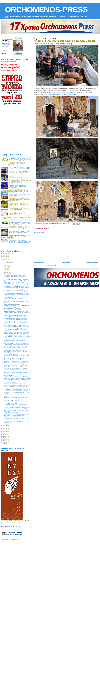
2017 (4, 430)
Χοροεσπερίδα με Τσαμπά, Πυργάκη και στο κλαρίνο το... (17, 305)
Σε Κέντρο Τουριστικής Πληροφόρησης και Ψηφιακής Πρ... (17, 407)
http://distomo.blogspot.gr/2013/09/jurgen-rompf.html (61, 94)
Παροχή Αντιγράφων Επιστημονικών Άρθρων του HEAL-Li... (17, 378)
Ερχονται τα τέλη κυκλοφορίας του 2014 (13, 359)
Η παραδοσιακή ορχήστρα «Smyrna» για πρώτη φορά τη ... (17, 333)
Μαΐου (6, 266)
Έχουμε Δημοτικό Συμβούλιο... (11, 354)
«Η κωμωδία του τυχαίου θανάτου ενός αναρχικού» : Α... (16, 383)
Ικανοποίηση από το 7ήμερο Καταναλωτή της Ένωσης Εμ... (17, 307)
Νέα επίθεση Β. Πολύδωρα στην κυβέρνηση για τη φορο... (17, 364)
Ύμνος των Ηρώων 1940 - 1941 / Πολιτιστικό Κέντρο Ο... (16, 332)
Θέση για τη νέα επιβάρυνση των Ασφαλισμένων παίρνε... (17, 302)
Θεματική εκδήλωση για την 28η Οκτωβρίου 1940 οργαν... (17, 316)
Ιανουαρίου (7, 261)
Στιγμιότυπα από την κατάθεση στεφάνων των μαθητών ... (17, 348)
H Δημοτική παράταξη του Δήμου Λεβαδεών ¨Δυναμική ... (17, 280)
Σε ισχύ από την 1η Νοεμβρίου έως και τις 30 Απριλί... (16, 368)
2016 (4, 428)
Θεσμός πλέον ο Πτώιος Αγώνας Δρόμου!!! (13, 298)
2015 (4, 427)
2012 (4, 258)
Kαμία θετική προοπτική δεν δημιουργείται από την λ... (16, 321)
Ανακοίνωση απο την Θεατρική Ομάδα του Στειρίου (15, 278)
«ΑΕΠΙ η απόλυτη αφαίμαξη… (10, 382)
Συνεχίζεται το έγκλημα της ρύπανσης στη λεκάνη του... (16, 293)
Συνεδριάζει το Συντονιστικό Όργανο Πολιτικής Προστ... (16, 401)
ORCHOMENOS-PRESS (46, 9)
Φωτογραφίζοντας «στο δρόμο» (11, 403)
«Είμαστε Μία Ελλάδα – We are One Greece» (14, 396)
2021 (4, 436)
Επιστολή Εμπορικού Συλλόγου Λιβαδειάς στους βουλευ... (17, 309)
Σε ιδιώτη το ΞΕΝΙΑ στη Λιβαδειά (11, 400)
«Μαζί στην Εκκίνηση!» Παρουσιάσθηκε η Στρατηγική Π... (17, 289)
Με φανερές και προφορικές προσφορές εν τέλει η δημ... (16, 421)
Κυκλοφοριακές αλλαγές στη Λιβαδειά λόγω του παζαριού (17, 312)
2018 (4, 431)
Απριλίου (6, 265)
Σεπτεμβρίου (7, 272)
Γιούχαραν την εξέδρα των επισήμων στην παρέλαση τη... (17, 355)
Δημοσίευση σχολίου (39, 232)
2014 (4, 425)
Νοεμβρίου (7, 422)
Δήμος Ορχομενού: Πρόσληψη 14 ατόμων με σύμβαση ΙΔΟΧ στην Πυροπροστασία (19, 168)
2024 (4, 440)
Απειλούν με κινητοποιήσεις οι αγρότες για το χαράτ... (16, 380)
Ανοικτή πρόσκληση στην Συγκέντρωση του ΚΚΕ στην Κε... (17, 294)
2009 (4, 253)
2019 (4, 433)
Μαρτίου (6, 263)
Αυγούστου (7, 271)
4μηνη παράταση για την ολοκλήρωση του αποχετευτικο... (17, 419)
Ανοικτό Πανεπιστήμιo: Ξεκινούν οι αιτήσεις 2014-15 (15, 365)
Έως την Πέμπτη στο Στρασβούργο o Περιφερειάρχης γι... (17, 366)
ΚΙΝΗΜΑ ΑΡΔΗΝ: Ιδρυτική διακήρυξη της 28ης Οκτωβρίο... (17, 389)
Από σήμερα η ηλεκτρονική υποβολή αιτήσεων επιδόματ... (17, 361)
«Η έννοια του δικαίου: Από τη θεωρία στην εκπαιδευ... (16, 406)
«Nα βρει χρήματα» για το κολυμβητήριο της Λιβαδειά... (16, 414)
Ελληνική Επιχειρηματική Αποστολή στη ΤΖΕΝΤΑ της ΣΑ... (17, 390)
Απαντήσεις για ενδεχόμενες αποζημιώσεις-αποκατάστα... (17, 344)
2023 (4, 439)
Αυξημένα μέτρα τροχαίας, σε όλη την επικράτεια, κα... (16, 319)
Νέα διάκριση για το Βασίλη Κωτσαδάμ (12, 357)
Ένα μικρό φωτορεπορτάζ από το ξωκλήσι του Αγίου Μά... (17, 340)
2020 (4, 434)
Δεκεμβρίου (7, 424)
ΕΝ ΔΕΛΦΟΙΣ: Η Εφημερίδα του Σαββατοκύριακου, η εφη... (17, 330)
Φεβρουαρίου (7, 262)
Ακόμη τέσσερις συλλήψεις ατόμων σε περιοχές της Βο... (16, 284)
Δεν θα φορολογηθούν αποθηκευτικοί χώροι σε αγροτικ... (17, 373)
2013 (4, 259)
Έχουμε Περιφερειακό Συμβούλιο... (12, 304)
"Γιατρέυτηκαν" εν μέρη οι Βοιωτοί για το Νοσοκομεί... (16, 404)
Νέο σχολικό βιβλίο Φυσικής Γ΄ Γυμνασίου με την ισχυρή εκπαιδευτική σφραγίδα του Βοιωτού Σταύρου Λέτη (19, 194)
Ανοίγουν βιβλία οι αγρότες (10, 339)
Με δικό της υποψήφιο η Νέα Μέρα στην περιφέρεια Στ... (16, 341)
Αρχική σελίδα (66, 262)
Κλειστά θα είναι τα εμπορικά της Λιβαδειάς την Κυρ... (16, 399)
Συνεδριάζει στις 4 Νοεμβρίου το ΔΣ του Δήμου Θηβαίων (16, 326)
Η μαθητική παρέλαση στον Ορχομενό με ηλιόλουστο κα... (17, 397)
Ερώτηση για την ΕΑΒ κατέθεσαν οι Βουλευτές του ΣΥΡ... (17, 385)
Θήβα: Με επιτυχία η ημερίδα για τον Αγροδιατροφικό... (16, 328)
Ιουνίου (6, 268)
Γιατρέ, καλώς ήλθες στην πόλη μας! (12, 308)
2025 (4, 442)
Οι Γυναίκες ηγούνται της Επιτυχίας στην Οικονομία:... (16, 286)
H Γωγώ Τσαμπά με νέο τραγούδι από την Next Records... (17, 372)
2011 (4, 256)
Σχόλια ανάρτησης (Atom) (49, 265)
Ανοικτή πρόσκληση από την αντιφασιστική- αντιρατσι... (16, 315)
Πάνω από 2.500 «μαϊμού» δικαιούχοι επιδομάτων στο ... (17, 358)
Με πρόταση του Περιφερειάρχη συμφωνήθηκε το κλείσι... (17, 323)
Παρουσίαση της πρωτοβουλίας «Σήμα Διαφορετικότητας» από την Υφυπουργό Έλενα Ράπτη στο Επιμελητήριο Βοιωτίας (19, 231)
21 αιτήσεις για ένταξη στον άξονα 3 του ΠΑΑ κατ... (15, 275)
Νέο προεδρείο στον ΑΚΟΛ (10, 314)
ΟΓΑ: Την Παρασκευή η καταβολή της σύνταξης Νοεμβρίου (17, 379)
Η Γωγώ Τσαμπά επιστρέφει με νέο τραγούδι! (14, 415)
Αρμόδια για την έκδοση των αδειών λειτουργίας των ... (16, 276)
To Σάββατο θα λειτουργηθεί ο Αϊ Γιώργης (13, 416)
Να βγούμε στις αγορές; (9, 375)
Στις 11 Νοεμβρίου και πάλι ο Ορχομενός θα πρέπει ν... (16, 279)
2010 (4, 255)
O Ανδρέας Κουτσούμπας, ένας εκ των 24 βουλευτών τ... (16, 371)
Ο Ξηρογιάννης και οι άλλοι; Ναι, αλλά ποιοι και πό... (15, 290)
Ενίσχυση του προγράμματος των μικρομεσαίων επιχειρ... (17, 394)
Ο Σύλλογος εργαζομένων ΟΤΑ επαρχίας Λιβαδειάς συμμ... (17, 386)
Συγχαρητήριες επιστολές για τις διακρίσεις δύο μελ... (16, 322)
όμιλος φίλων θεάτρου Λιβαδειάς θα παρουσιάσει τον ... (16, 318)
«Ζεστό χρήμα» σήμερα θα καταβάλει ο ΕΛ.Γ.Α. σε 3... (16, 329)
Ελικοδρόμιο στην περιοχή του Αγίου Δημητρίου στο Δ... (16, 418)
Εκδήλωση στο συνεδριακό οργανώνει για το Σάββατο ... (16, 408)
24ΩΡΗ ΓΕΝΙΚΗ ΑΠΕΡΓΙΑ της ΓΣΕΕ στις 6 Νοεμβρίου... (16, 376)
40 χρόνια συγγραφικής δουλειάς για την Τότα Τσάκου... (16, 346)
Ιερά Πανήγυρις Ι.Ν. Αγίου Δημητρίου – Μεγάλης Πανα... (16, 300)
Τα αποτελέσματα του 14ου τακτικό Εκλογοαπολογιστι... (16, 343)
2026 (4, 443)
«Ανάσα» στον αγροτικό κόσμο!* (11, 412)
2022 (4, 437)
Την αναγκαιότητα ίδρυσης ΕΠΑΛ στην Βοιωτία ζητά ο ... (16, 301)
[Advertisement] (58, 246)
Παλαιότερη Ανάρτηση (93, 262)
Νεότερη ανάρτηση (39, 262)
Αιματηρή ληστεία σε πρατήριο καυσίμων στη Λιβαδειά (16, 369)
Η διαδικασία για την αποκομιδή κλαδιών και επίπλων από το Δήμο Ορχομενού (20, 202)
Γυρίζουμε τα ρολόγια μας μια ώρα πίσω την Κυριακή (16, 291)
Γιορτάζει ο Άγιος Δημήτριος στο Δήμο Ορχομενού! (15, 347)
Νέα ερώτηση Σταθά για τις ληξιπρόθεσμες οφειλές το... (16, 311)
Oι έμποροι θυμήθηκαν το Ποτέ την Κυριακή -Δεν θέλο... (16, 387)
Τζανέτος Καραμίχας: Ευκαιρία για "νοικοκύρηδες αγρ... (16, 335)
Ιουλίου (6, 269)
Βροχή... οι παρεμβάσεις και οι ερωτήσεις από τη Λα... (16, 325)
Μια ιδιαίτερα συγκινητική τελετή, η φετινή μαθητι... (15, 350)
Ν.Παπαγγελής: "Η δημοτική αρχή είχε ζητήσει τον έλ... (16, 362)
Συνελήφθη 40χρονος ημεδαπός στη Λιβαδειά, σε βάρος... (17, 287)
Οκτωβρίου (7, 273)
